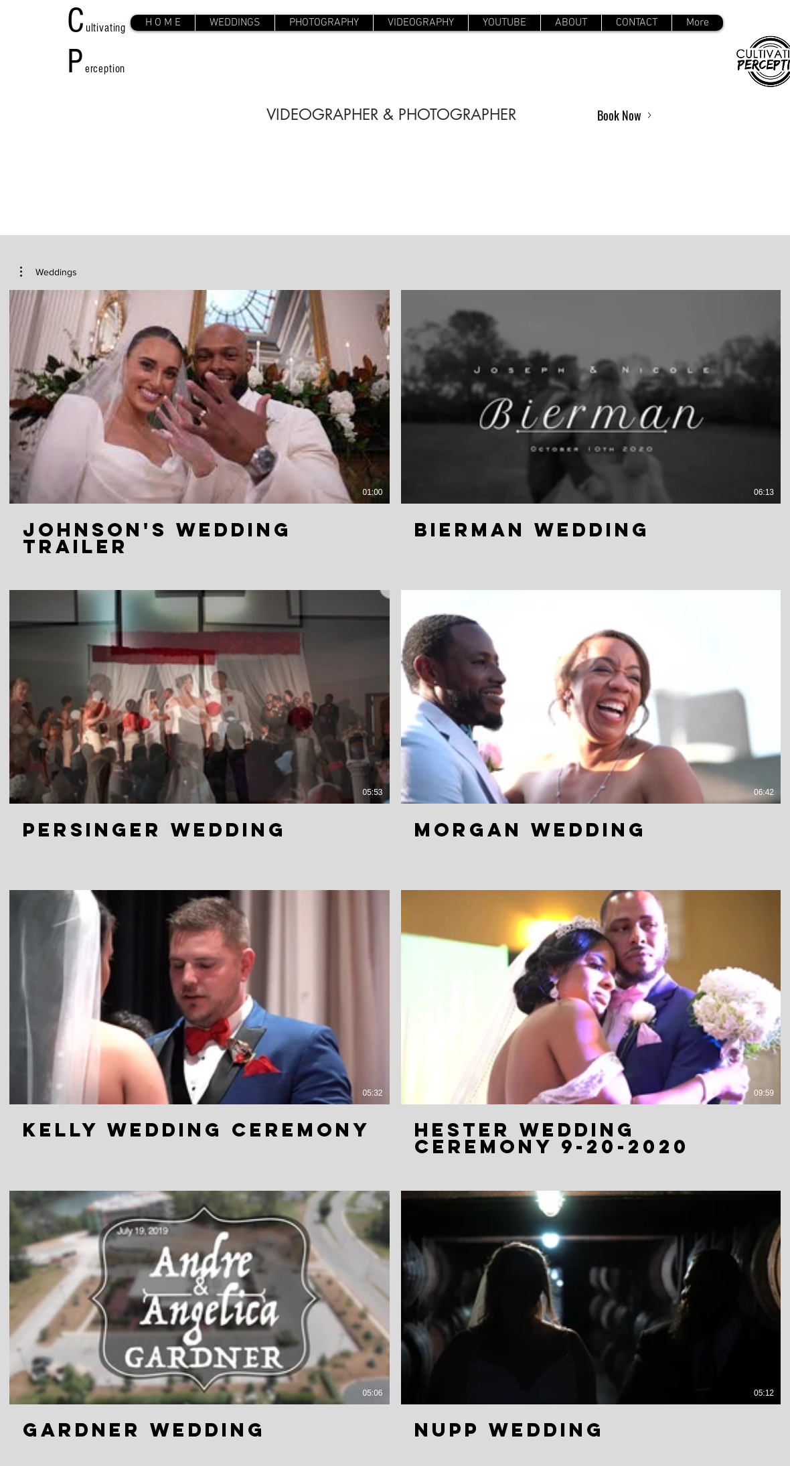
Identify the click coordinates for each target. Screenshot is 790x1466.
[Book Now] (624, 115)
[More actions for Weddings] (48, 272)
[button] (234, 23)
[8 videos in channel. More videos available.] (395, 873)
